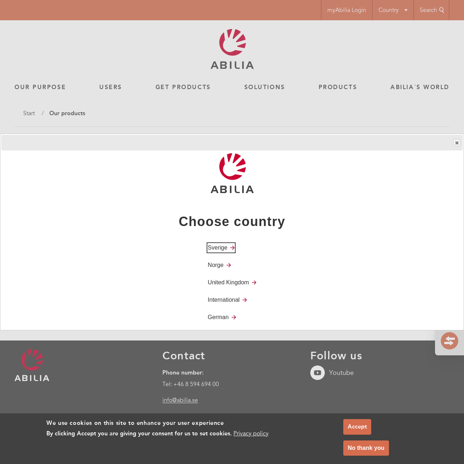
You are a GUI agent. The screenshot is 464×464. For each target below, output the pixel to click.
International (224, 300)
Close (456, 143)
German (218, 317)
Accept (357, 426)
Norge (216, 265)
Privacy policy (251, 433)
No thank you (366, 448)
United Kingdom (228, 282)
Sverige (217, 247)
